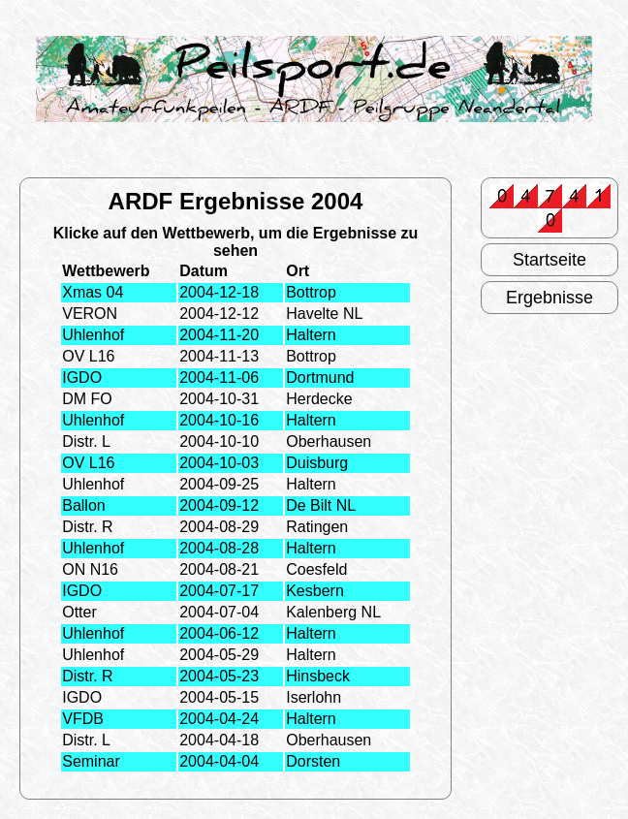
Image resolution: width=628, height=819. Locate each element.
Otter (79, 612)
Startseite (549, 259)
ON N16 (90, 569)
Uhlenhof (93, 335)
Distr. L (86, 441)
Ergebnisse (549, 297)
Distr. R (87, 527)
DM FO (87, 399)
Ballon (83, 505)
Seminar (91, 761)
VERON (89, 313)
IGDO (82, 377)
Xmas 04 (92, 292)
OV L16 (88, 356)
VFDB (83, 718)
